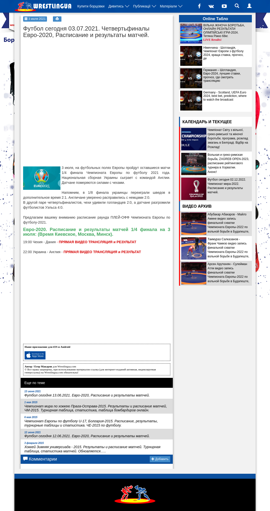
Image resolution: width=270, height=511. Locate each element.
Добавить (159, 459)
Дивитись (116, 6)
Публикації (141, 6)
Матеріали (168, 6)
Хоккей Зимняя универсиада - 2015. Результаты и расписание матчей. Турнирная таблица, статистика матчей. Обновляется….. (92, 447)
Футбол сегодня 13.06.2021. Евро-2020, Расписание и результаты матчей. (87, 393)
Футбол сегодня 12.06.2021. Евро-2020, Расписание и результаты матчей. (87, 434)
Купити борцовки (90, 6)
